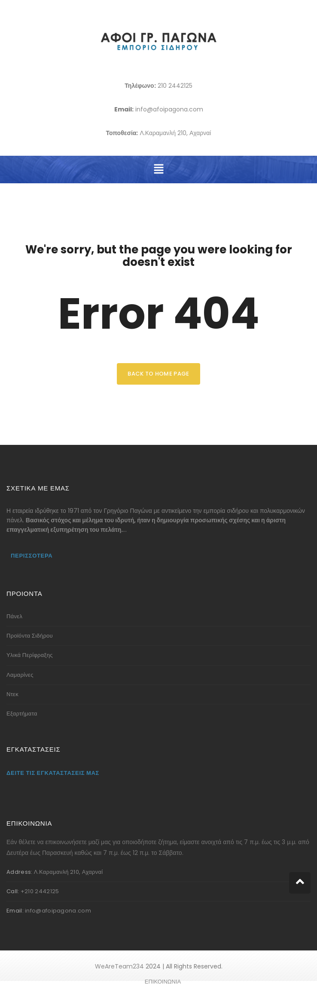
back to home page (158, 374)
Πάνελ (14, 616)
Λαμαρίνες (20, 675)
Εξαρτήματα (21, 713)
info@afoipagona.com (169, 109)
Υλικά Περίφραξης (29, 655)
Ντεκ (12, 694)
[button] (158, 169)
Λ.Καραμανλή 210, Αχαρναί (175, 133)
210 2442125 (175, 85)
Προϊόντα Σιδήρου (29, 636)
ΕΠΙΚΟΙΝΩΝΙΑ (163, 982)
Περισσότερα (31, 556)
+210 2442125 (40, 891)
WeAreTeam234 (119, 966)
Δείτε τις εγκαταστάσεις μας (52, 773)
